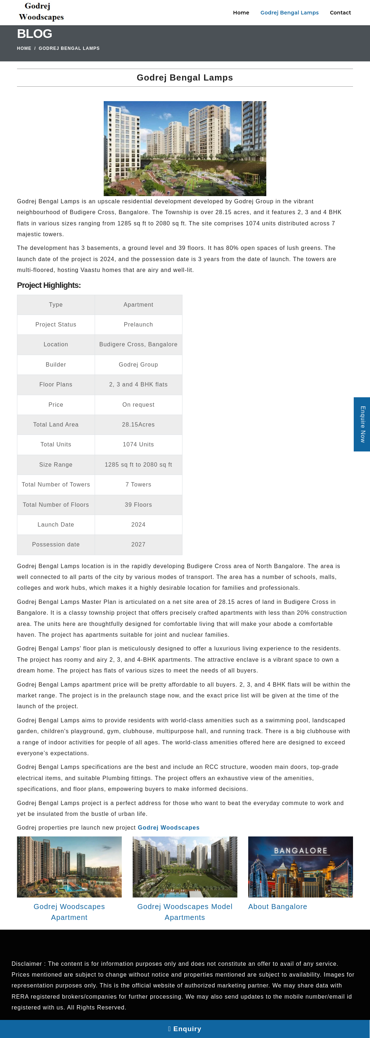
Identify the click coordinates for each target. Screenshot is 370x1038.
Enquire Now (363, 424)
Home (241, 12)
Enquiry (185, 1029)
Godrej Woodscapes (169, 828)
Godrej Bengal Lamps (290, 12)
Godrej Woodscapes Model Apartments (185, 912)
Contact (340, 12)
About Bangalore (277, 907)
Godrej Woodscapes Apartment (69, 912)
